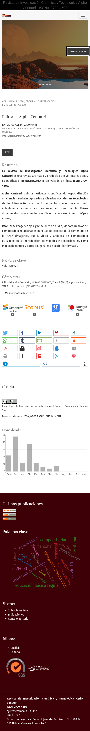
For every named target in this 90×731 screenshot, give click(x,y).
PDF (7, 152)
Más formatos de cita (18, 293)
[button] (10, 333)
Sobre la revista (18, 610)
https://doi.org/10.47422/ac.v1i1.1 (28, 286)
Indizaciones (16, 614)
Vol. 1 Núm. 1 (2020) (13, 101)
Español (16, 652)
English (15, 647)
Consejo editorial (18, 618)
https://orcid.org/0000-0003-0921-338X (21, 136)
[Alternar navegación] (83, 15)
